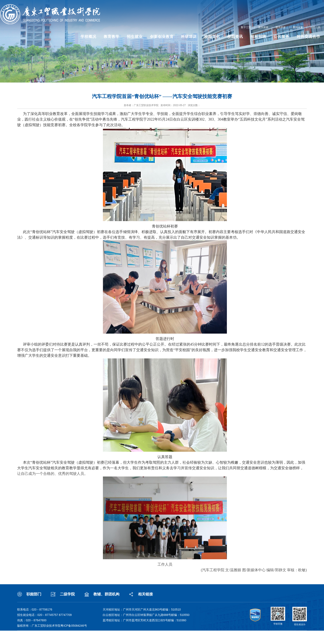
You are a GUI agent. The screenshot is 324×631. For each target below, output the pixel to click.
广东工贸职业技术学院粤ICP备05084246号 (59, 625)
